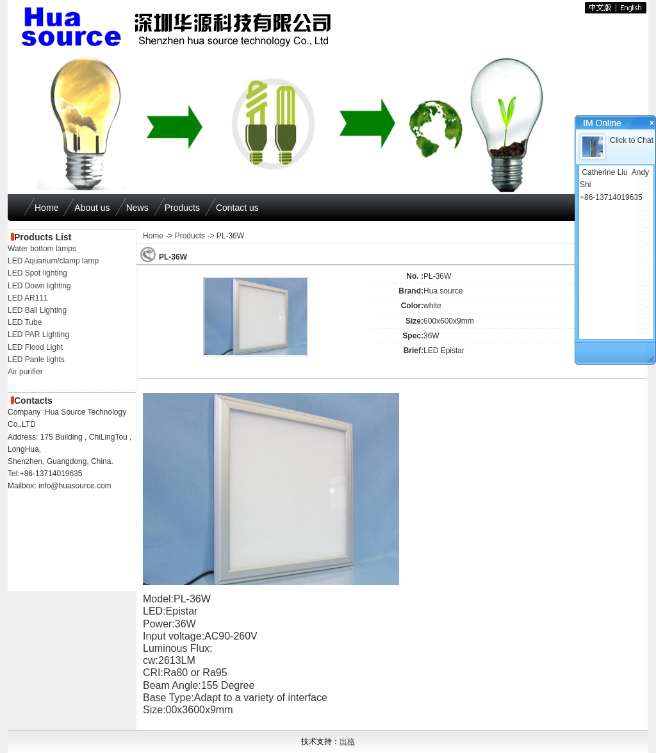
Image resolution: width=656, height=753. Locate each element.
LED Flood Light (35, 347)
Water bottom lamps (42, 248)
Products (182, 208)
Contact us (237, 208)
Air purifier (25, 371)
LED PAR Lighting (38, 334)
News (137, 208)
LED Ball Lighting (37, 310)
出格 (347, 741)
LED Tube (25, 322)
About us (92, 208)
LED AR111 (28, 298)
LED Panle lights (36, 359)
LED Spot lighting (37, 273)
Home (46, 208)
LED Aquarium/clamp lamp (53, 260)
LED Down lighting (39, 285)
